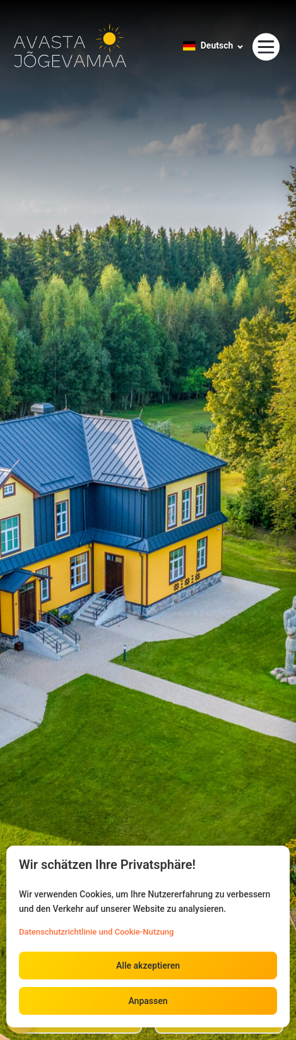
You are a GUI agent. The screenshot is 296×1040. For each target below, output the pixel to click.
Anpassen (147, 1001)
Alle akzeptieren (148, 965)
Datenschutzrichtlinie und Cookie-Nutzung (96, 932)
